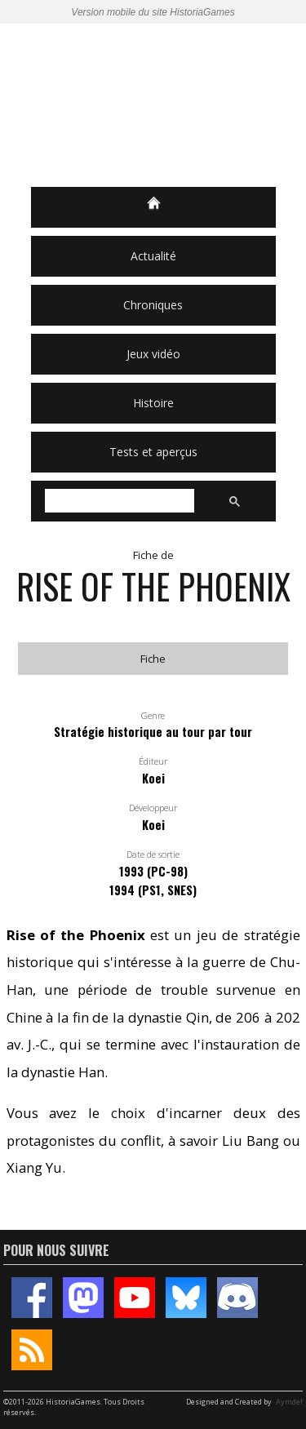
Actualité (153, 256)
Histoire (153, 403)
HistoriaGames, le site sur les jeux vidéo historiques (153, 105)
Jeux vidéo (153, 354)
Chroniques (153, 305)
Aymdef (289, 1401)
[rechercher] (118, 501)
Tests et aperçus (153, 451)
